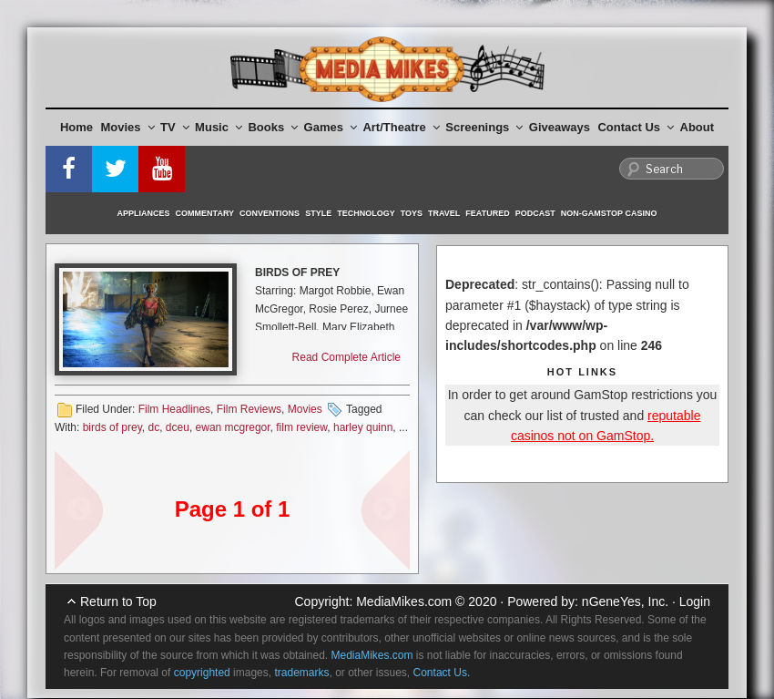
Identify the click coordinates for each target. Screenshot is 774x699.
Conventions (269, 213)
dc (153, 427)
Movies (128, 127)
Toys (412, 213)
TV (174, 127)
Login (694, 601)
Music (218, 127)
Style (318, 213)
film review (301, 427)
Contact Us (635, 127)
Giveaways (559, 127)
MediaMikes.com (404, 601)
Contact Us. (442, 672)
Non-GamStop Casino (609, 213)
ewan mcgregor (233, 427)
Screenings (484, 127)
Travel (444, 213)
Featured (487, 213)
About (697, 127)
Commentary (205, 213)
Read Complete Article (346, 357)
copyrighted (202, 672)
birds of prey (112, 427)
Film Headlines (174, 409)
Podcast (535, 213)
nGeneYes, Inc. (625, 601)
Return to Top (118, 601)
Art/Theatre (400, 127)
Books (273, 127)
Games (330, 127)
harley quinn (362, 427)
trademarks (301, 672)
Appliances (143, 213)
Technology (366, 213)
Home (76, 127)
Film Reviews (249, 409)
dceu (177, 427)
